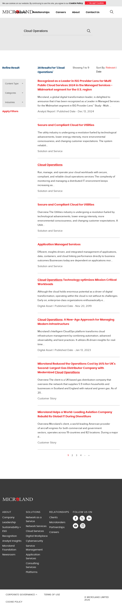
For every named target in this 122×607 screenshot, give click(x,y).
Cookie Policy (76, 3)
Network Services (36, 526)
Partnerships (57, 527)
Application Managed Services (59, 244)
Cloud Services (35, 531)
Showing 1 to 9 (81, 67)
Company (8, 517)
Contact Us (93, 12)
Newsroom (8, 554)
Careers (61, 12)
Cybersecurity (34, 541)
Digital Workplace (37, 536)
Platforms (31, 572)
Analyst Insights (11, 541)
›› (88, 455)
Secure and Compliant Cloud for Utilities (66, 125)
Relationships (41, 12)
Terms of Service (79, 588)
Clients (53, 517)
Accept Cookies (95, 3)
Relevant (111, 67)
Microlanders (57, 522)
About (76, 12)
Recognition (9, 536)
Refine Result (11, 68)
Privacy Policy (68, 588)
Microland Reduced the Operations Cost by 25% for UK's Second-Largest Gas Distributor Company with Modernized (77, 368)
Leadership (9, 522)
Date (99, 71)
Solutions (20, 12)
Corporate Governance (21, 594)
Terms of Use (52, 594)
